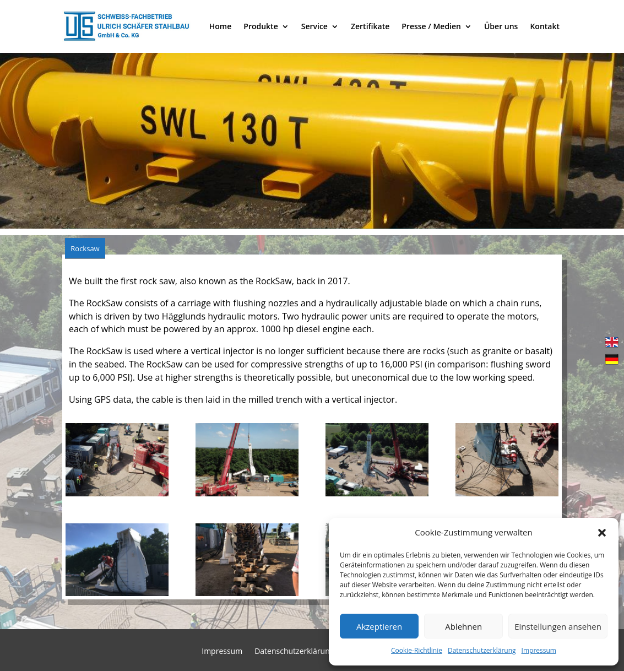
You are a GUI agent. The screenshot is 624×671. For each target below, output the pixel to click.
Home (220, 26)
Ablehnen (463, 626)
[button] (601, 532)
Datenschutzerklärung (482, 650)
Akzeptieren (379, 626)
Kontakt (545, 26)
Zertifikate (370, 26)
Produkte (260, 26)
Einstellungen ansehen (557, 626)
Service (314, 26)
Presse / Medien (431, 26)
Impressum (539, 650)
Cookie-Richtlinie (416, 650)
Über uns (501, 26)
